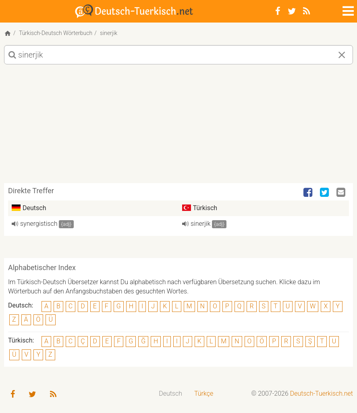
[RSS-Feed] (306, 11)
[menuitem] (170, 394)
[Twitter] (291, 11)
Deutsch (170, 393)
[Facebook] (278, 11)
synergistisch (38, 223)
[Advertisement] (178, 126)
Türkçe (203, 393)
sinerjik (200, 223)
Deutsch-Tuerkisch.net (321, 393)
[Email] (341, 192)
